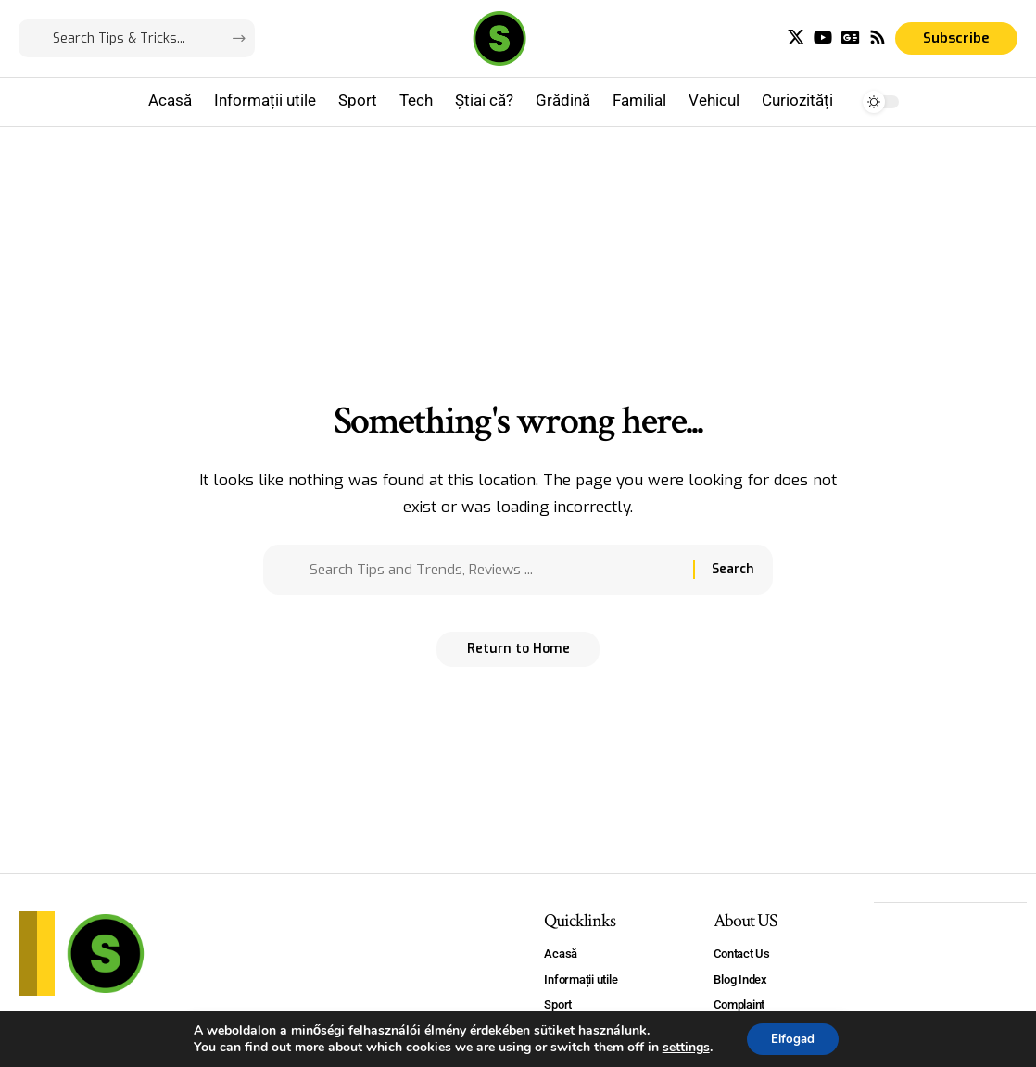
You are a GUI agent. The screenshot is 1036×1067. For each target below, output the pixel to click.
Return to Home (518, 655)
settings (681, 1046)
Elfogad (792, 1038)
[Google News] (851, 37)
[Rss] (878, 37)
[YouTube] (823, 37)
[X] (796, 37)
